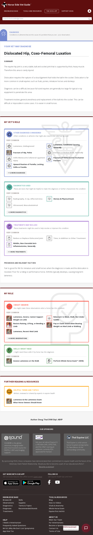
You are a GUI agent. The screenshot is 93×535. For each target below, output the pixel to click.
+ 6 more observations (17, 338)
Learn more (38, 477)
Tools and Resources (32, 11)
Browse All (7, 500)
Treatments (8, 511)
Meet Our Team (55, 520)
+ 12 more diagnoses (16, 173)
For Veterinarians (56, 523)
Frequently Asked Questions (14, 525)
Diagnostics (8, 505)
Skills (21, 500)
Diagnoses (7, 508)
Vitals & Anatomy (56, 505)
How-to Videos (55, 503)
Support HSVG (67, 11)
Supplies (22, 503)
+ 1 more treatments (17, 252)
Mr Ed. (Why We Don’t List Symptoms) (18, 528)
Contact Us (53, 528)
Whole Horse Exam (56, 508)
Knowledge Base (11, 11)
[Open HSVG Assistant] (86, 528)
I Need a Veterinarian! (12, 523)
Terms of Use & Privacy (28, 489)
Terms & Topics (25, 505)
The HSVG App (51, 11)
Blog (51, 500)
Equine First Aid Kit (57, 511)
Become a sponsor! (46, 467)
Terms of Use (54, 531)
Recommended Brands (28, 508)
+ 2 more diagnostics (17, 212)
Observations (8, 503)
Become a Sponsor (56, 525)
